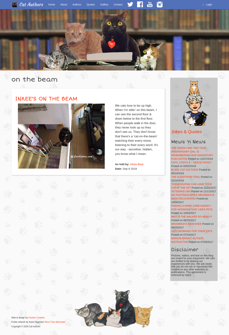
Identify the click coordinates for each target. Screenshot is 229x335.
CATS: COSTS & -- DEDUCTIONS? (191, 162)
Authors (77, 4)
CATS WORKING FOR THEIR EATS (191, 231)
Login (207, 4)
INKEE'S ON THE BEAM (46, 98)
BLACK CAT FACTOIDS (184, 169)
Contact (118, 4)
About (63, 4)
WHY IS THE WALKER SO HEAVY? (191, 216)
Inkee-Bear (137, 164)
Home (51, 4)
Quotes (91, 4)
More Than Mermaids (55, 322)
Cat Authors (31, 4)
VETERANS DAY (181, 191)
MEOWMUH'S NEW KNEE (186, 223)
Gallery (104, 4)
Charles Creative (36, 317)
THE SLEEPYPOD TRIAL (185, 176)
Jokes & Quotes (186, 131)
